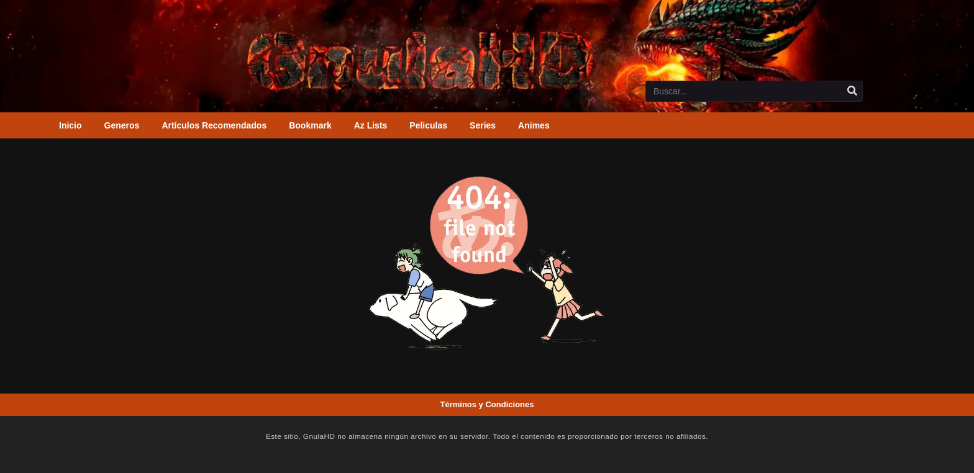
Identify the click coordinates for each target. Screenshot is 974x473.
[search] (852, 91)
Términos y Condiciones (487, 404)
